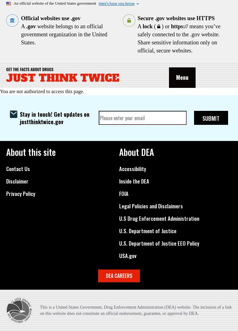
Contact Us (18, 169)
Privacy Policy (20, 193)
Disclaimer (17, 181)
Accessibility (132, 169)
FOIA (123, 193)
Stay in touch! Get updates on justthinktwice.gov (54, 118)
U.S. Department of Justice (147, 231)
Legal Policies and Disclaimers (151, 206)
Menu (182, 77)
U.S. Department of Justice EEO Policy (159, 243)
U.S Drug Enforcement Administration (159, 218)
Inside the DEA (134, 181)
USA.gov (127, 256)
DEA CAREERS (119, 275)
